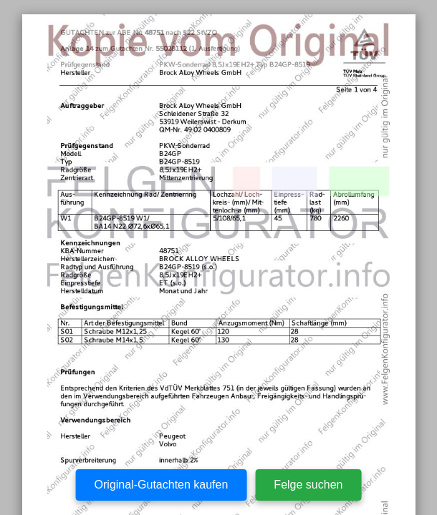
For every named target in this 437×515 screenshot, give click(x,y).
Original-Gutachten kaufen (162, 485)
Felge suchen (308, 485)
